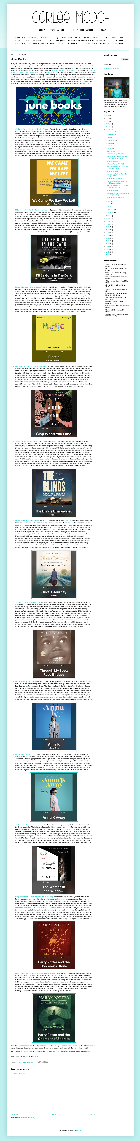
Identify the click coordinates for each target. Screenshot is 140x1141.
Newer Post (15, 1114)
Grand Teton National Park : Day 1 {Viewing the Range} (117, 157)
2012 (107, 238)
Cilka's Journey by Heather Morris (27, 521)
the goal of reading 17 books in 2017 (64, 70)
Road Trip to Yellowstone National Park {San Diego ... (118, 194)
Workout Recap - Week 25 (115, 164)
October (110, 137)
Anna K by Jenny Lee (22, 681)
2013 (107, 235)
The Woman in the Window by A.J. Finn (29, 825)
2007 (107, 252)
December (111, 132)
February (111, 209)
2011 (107, 241)
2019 (107, 218)
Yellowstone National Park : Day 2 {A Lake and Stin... (117, 182)
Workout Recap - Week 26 (115, 154)
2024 (107, 121)
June (109, 148)
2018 (107, 221)
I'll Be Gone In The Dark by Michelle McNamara (31, 210)
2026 (107, 115)
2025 (107, 118)
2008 (107, 249)
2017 (107, 224)
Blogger (78, 1130)
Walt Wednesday (112, 161)
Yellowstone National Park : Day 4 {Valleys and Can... (117, 167)
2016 (107, 227)
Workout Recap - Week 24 (115, 178)
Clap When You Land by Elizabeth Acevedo (30, 366)
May (109, 201)
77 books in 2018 (23, 72)
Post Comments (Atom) (27, 1118)
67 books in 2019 (36, 72)
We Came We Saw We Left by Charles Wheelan (32, 129)
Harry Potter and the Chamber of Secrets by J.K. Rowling (35, 973)
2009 (107, 246)
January (110, 212)
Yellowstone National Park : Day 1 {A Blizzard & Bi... (117, 186)
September (111, 140)
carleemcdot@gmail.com (111, 68)
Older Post (92, 1114)
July (109, 146)
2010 (107, 244)
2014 (107, 232)
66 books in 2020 (52, 72)
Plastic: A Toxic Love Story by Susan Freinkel (31, 287)
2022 (107, 127)
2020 (107, 216)
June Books (111, 151)
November (111, 135)
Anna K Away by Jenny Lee (24, 754)
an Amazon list (25, 1052)
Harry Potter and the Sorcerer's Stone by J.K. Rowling (34, 897)
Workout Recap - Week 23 (115, 197)
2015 (107, 230)
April (109, 204)
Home (54, 1114)
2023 (107, 124)
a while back (67, 521)
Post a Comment (19, 1073)
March (110, 207)
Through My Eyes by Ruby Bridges (27, 602)
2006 (107, 255)
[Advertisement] (54, 1093)
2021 (107, 129)
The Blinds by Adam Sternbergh (26, 441)
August (110, 143)
